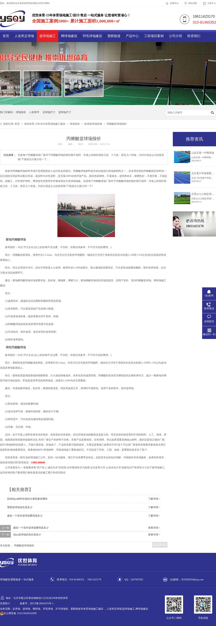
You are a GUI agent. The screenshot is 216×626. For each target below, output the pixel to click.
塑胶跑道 (113, 36)
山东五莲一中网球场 (202, 153)
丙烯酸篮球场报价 (117, 124)
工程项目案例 (154, 36)
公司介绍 (175, 36)
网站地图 (191, 3)
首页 (6, 36)
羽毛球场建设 (92, 36)
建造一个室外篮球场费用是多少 (24, 515)
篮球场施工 (47, 36)
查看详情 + (154, 527)
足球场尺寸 (49, 112)
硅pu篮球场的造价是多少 (27, 534)
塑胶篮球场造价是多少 (19, 507)
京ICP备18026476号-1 (41, 603)
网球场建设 (69, 36)
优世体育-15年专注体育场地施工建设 (45, 124)
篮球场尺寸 (64, 112)
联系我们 (193, 36)
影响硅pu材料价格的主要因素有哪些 (27, 498)
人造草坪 (34, 112)
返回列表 (159, 545)
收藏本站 (172, 3)
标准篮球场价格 (93, 124)
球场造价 (21, 112)
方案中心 (209, 3)
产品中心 (132, 36)
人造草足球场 (24, 36)
